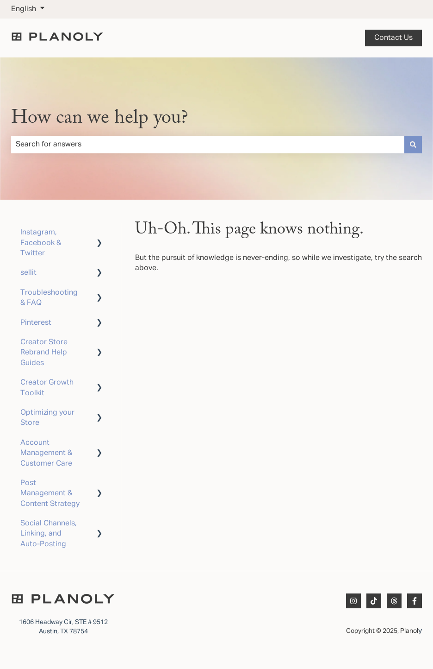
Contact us (393, 38)
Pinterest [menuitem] (35, 323)
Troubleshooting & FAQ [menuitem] (49, 298)
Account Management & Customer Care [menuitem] (46, 453)
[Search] (413, 144)
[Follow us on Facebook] (414, 600)
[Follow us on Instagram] (353, 600)
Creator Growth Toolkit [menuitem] (47, 388)
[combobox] (207, 144)
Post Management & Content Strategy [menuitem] (50, 494)
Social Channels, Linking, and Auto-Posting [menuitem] (48, 534)
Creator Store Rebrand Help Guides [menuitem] (44, 353)
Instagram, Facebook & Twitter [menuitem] (40, 243)
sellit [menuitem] (28, 273)
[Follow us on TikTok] (373, 600)
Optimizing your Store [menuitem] (47, 418)
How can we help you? (99, 118)
